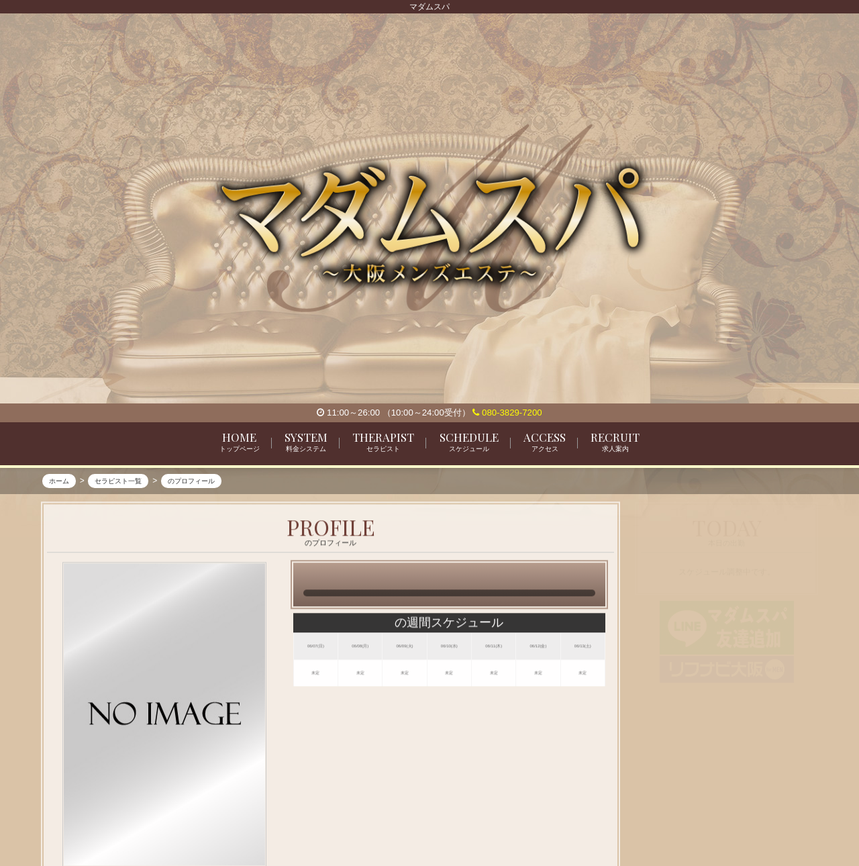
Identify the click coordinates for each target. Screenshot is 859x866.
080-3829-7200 (507, 412)
